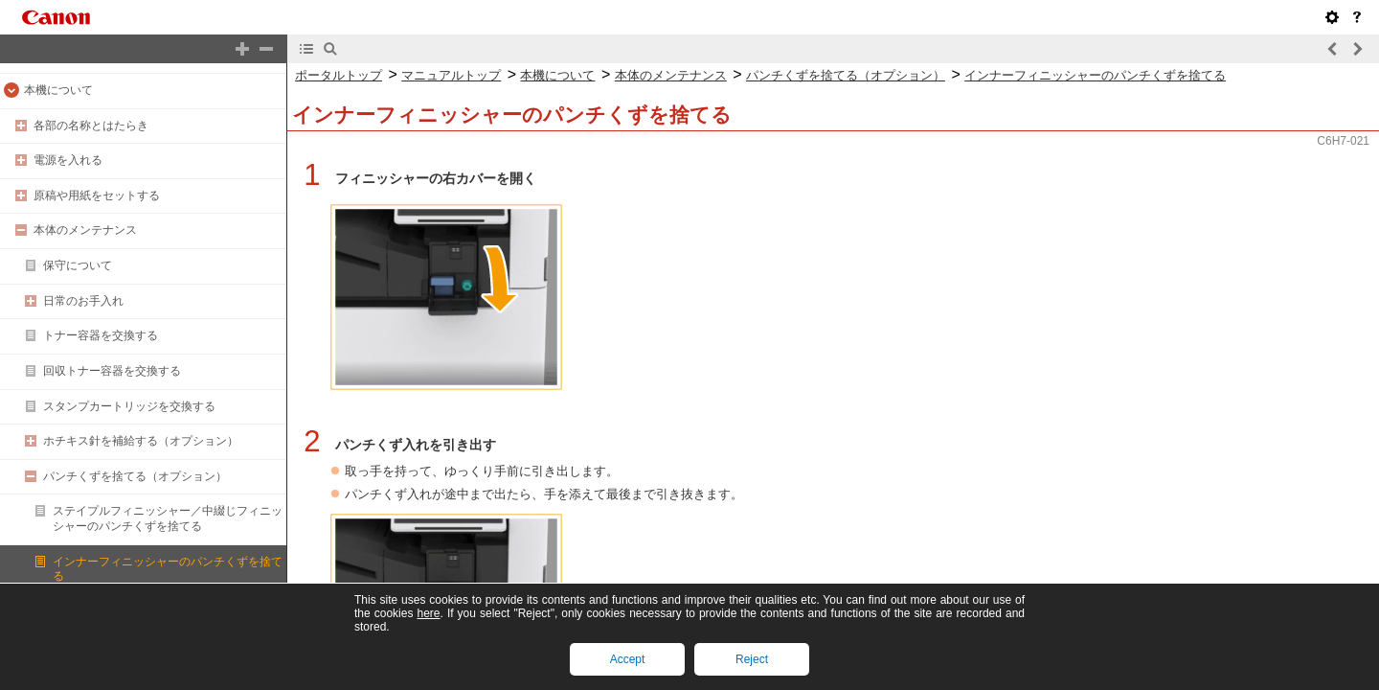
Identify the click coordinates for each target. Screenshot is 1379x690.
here (428, 613)
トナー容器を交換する (100, 335)
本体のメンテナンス (85, 230)
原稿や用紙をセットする (97, 195)
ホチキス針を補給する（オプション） (140, 441)
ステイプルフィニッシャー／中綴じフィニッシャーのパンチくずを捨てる (168, 518)
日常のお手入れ (83, 301)
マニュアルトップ (451, 75)
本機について (58, 90)
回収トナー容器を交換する (112, 371)
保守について (77, 265)
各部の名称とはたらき (91, 125)
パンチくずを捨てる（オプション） (135, 476)
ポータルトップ (338, 75)
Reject (751, 659)
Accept (627, 659)
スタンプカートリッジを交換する (129, 406)
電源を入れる (68, 160)
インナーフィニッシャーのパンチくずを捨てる (1095, 75)
